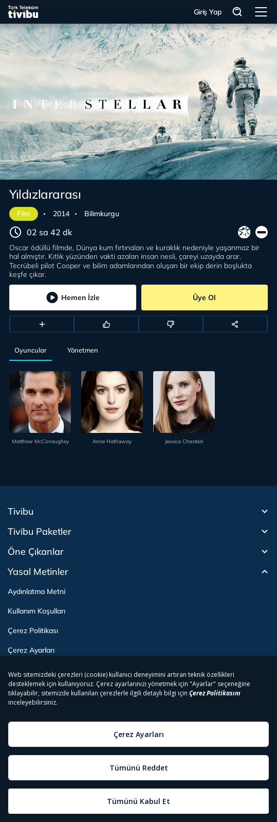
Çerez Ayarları (31, 650)
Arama (237, 12)
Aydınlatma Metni (36, 591)
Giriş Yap (208, 11)
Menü (261, 12)
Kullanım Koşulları (36, 611)
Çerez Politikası (33, 630)
